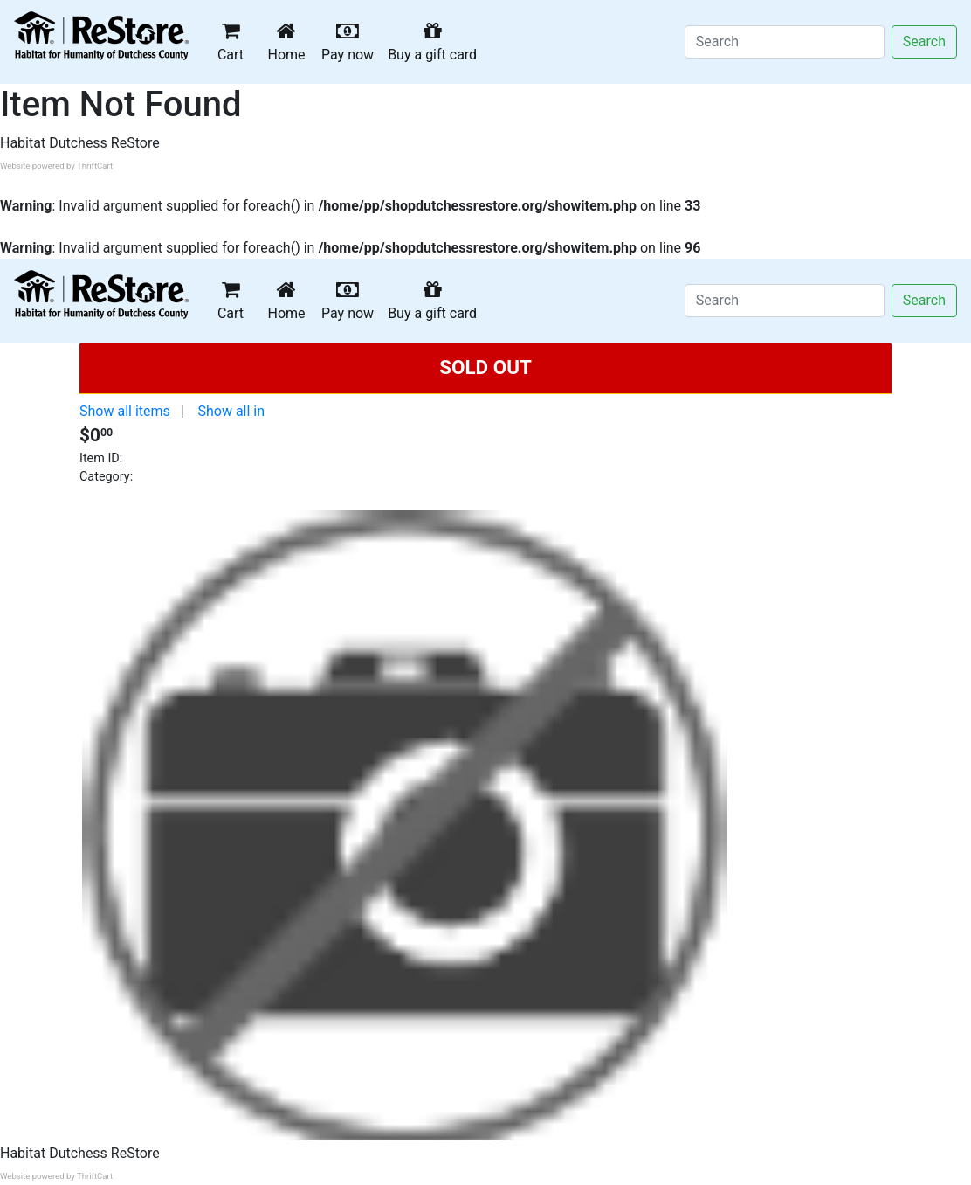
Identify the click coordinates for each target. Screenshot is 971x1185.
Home (289, 41)
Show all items (124, 411)
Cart (230, 41)
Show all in (231, 411)
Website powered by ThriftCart (56, 165)
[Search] (785, 42)
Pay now (351, 41)
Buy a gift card (436, 41)
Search (924, 41)
